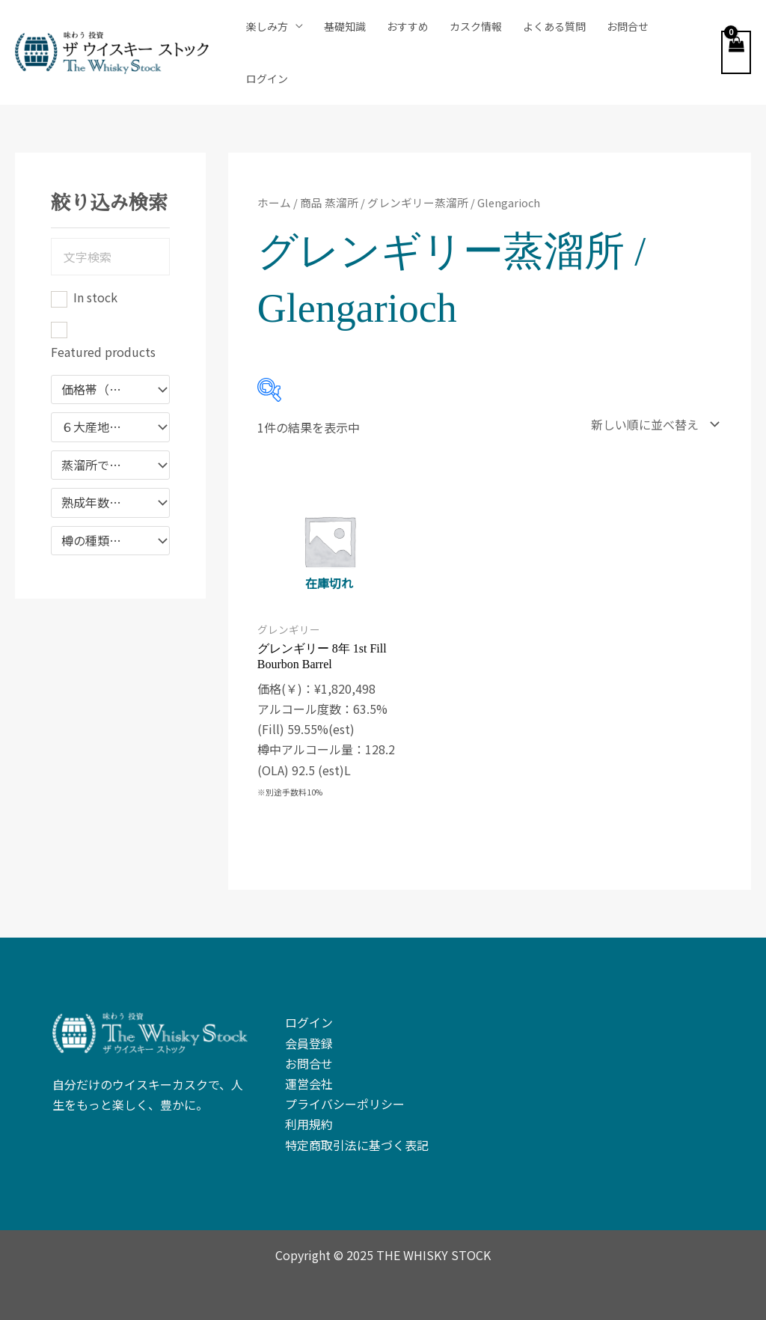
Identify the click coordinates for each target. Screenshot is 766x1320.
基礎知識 (345, 26)
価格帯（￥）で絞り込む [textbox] (103, 390)
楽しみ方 (267, 26)
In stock (95, 297)
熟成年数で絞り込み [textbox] (103, 503)
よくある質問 (554, 26)
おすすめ (408, 26)
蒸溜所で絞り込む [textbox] (103, 465)
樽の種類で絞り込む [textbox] (103, 541)
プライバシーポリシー (345, 1104)
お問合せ (628, 26)
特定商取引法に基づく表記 (357, 1145)
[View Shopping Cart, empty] (736, 52)
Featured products (103, 352)
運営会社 (309, 1084)
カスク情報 (476, 26)
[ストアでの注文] (652, 424)
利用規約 (309, 1124)
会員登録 (309, 1043)
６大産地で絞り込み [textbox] (103, 427)
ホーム (274, 202)
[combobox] (110, 390)
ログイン (267, 78)
